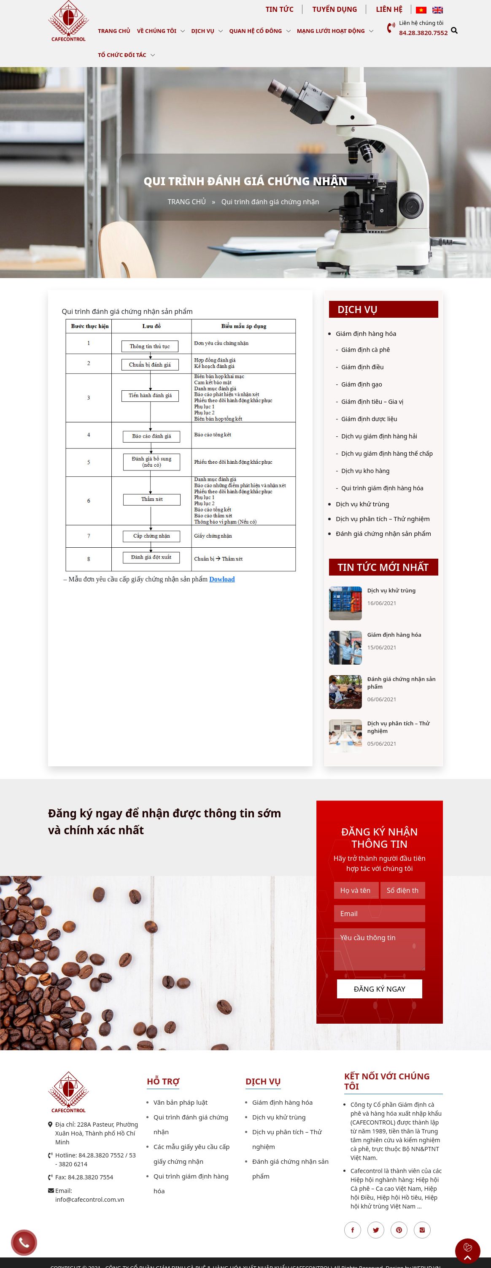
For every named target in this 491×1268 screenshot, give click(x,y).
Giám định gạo (361, 384)
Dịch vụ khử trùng (362, 504)
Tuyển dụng (335, 9)
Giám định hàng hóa (366, 333)
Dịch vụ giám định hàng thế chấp (387, 453)
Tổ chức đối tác (122, 55)
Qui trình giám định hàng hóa (382, 488)
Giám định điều (362, 367)
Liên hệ (389, 9)
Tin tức (280, 9)
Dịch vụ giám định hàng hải (379, 436)
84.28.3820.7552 (423, 32)
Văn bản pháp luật (181, 1102)
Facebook (352, 1230)
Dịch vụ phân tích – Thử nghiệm (383, 518)
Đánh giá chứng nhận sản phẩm (383, 533)
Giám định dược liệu (369, 419)
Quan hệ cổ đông (255, 31)
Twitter (375, 1230)
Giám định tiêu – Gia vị (372, 401)
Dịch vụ (203, 31)
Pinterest (399, 1230)
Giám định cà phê (365, 350)
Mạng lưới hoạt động (331, 31)
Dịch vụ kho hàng (365, 471)
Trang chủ (114, 31)
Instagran (422, 1230)
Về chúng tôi (156, 31)
